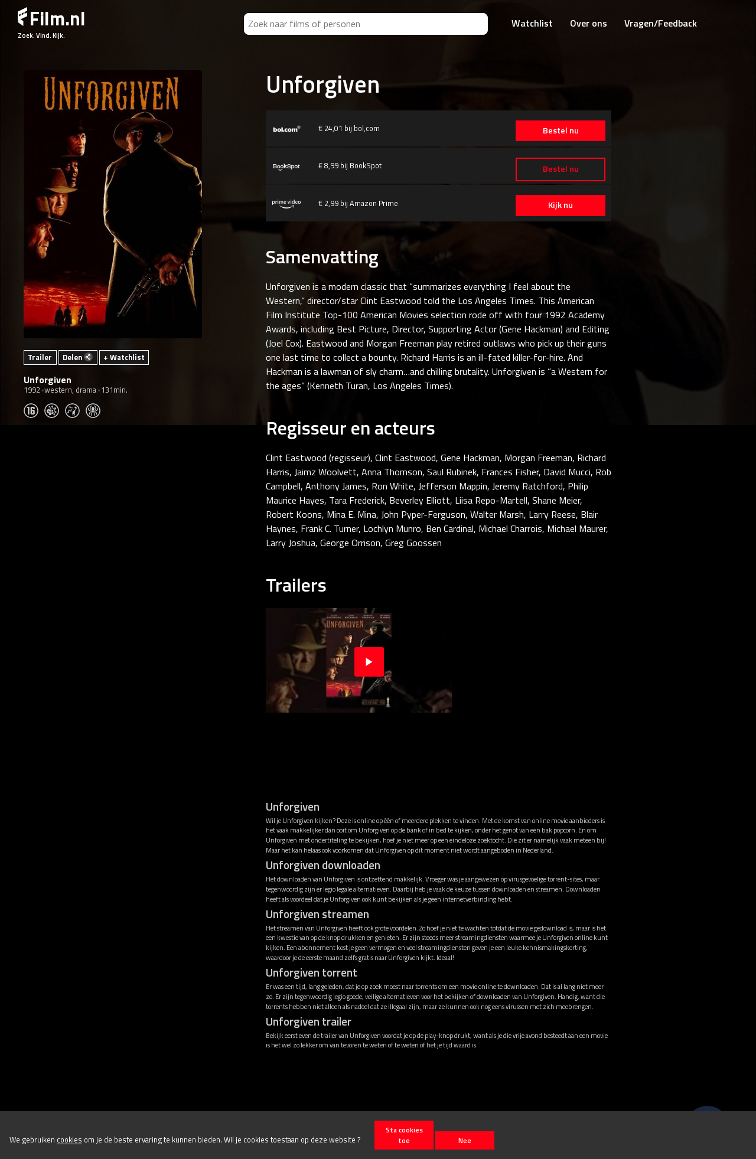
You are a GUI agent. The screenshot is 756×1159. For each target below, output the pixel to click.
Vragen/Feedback (660, 23)
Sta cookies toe (404, 1135)
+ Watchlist (124, 357)
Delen (78, 357)
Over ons (588, 23)
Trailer (40, 357)
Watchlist (532, 23)
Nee (464, 1140)
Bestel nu (555, 130)
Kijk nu (555, 204)
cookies (69, 1140)
